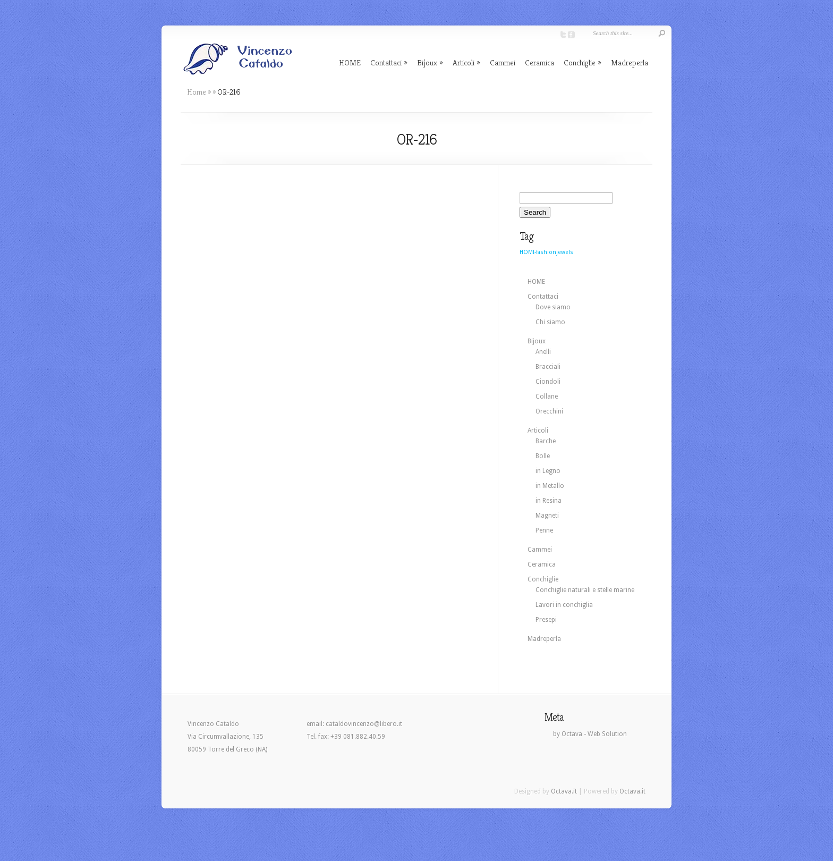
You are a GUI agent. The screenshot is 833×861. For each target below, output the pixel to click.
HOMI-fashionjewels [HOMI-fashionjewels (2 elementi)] (546, 252)
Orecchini (549, 411)
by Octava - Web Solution (590, 734)
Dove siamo (553, 307)
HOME (350, 62)
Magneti (547, 515)
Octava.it (564, 791)
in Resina (549, 500)
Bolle (543, 456)
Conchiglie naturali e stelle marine (585, 590)
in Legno (548, 471)
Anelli (543, 352)
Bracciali (548, 366)
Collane (547, 396)
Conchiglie (580, 62)
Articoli (463, 62)
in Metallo (550, 485)
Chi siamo (550, 322)
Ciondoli (548, 381)
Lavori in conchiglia (564, 605)
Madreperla (629, 62)
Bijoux (427, 62)
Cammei (502, 62)
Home (196, 92)
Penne (544, 530)
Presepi (546, 619)
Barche (546, 441)
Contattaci (386, 62)
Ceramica (539, 62)
